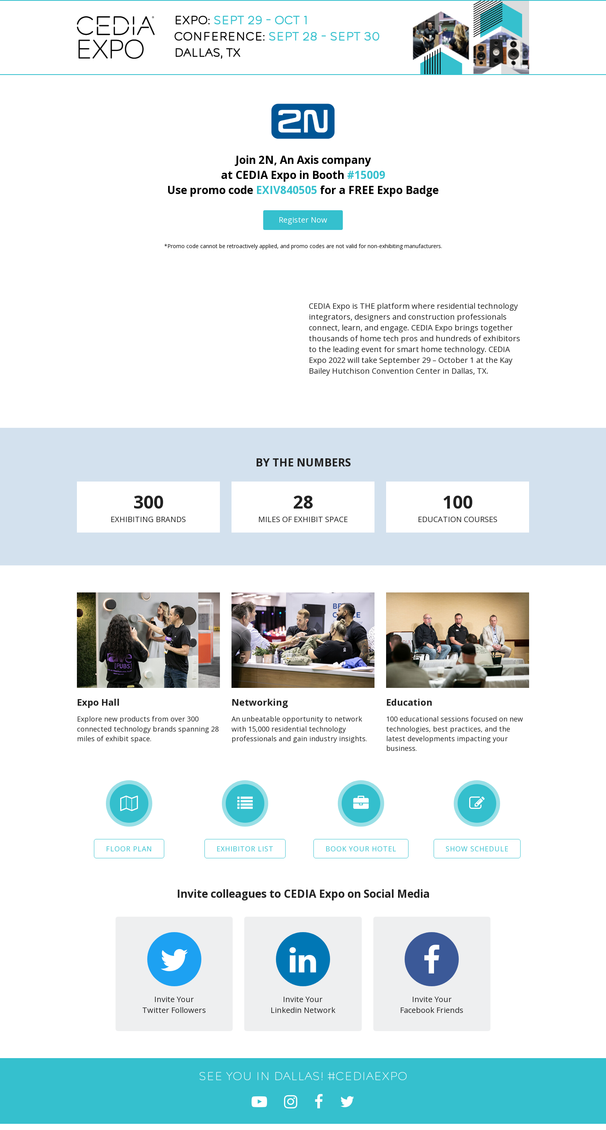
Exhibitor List (245, 848)
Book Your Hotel (361, 848)
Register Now (303, 219)
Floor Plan (129, 848)
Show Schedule (477, 848)
